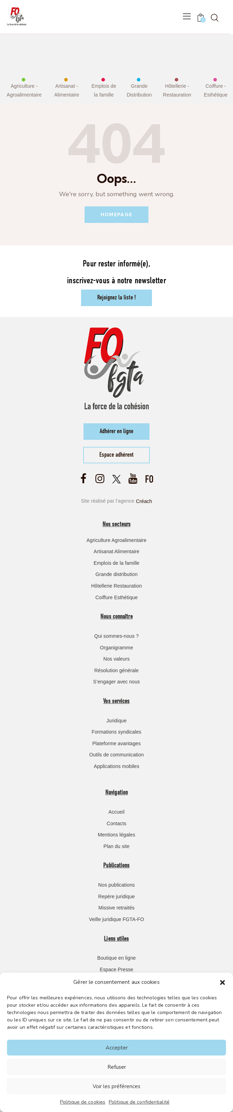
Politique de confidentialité (139, 1102)
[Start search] (214, 18)
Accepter (117, 1047)
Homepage (116, 214)
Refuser (116, 1067)
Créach (144, 501)
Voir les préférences (116, 1086)
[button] (222, 982)
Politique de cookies (82, 1102)
